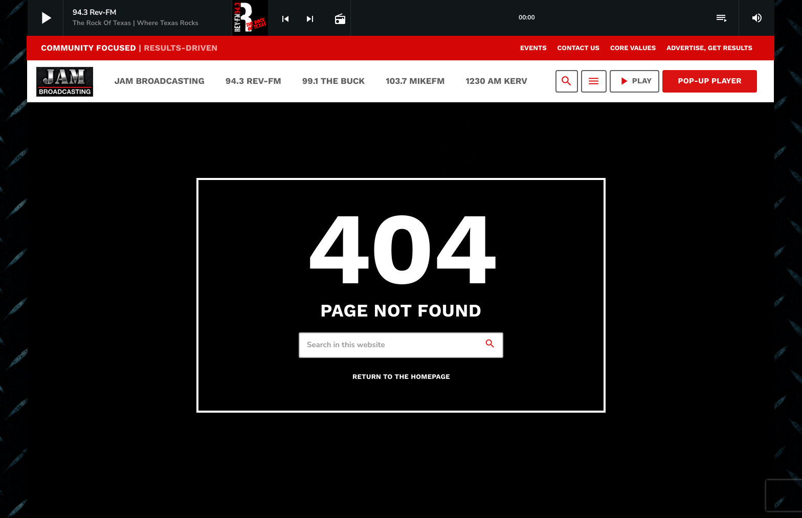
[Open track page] (339, 18)
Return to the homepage (401, 377)
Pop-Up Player (710, 80)
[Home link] (64, 81)
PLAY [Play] (634, 81)
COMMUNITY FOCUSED (129, 48)
